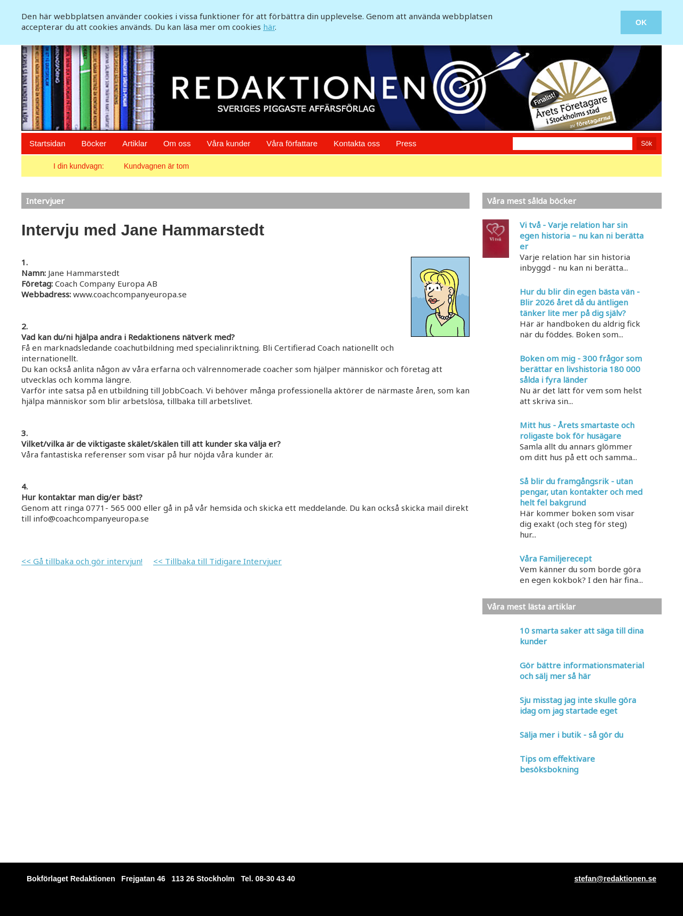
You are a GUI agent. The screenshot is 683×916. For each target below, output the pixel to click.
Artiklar (134, 143)
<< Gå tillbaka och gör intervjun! (81, 561)
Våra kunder (229, 143)
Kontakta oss (356, 143)
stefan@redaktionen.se (615, 878)
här (269, 26)
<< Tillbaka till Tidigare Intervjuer (217, 561)
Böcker (94, 143)
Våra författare (291, 143)
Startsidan (47, 143)
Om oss (177, 143)
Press (406, 143)
